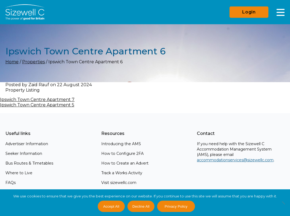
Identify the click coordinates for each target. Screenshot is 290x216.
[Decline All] (283, 205)
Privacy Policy (176, 206)
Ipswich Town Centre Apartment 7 (37, 99)
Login (249, 12)
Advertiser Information (26, 143)
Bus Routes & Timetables (29, 163)
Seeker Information (23, 153)
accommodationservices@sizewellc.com (235, 160)
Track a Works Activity (121, 172)
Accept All (111, 206)
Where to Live (18, 172)
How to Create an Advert (125, 163)
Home (12, 61)
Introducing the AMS (121, 143)
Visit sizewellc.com (118, 182)
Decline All (140, 206)
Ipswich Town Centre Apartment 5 (37, 104)
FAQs (10, 182)
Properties (33, 61)
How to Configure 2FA (122, 153)
